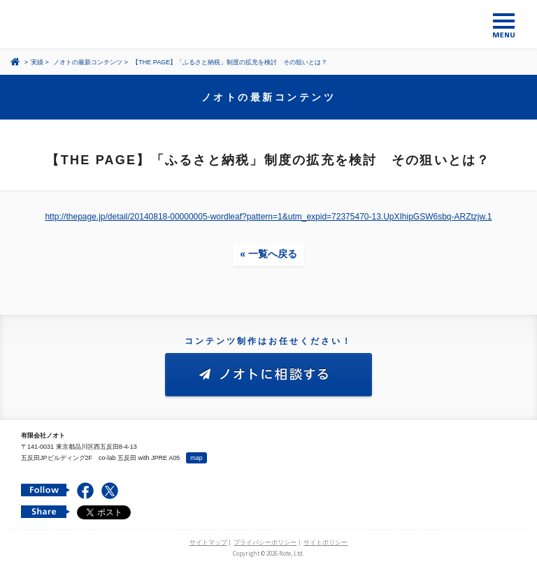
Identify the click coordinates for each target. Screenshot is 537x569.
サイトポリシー (325, 542)
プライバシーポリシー (265, 542)
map (196, 457)
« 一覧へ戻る (268, 253)
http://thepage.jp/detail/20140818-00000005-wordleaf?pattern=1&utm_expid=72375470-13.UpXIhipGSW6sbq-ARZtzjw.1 (268, 217)
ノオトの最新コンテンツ (87, 62)
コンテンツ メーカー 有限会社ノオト (268, 24)
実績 (37, 62)
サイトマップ (208, 542)
